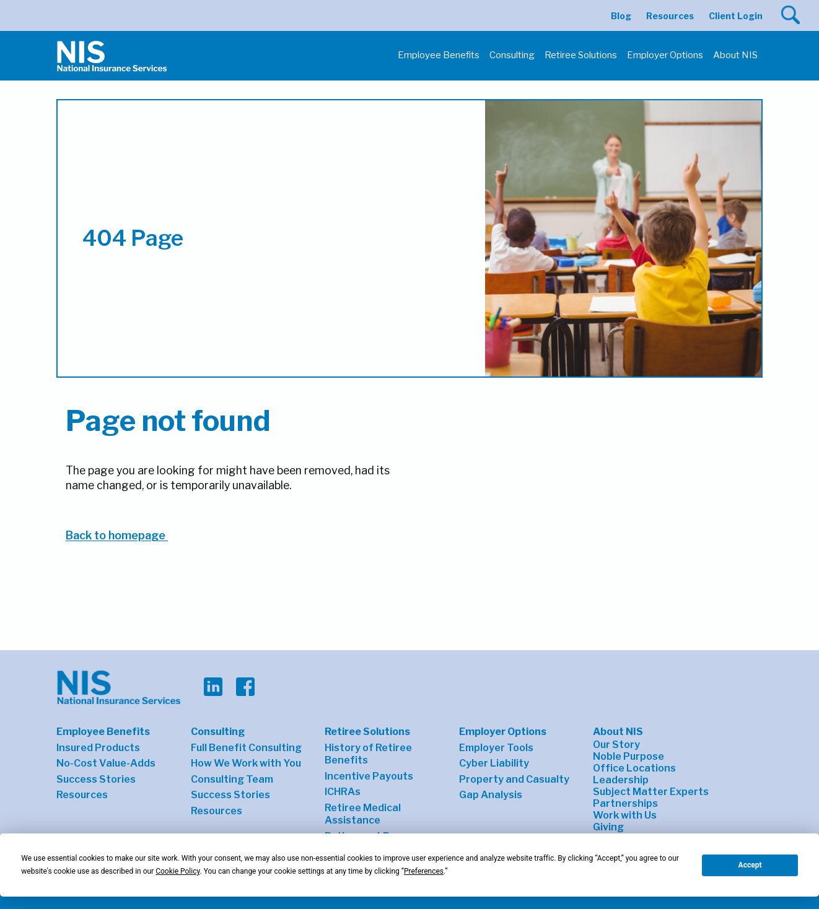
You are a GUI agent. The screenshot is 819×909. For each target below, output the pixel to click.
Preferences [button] (424, 871)
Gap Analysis (490, 795)
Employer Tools (496, 748)
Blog (621, 16)
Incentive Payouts (369, 776)
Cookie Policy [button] (177, 871)
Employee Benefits (103, 731)
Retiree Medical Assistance (363, 814)
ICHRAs (343, 792)
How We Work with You (246, 763)
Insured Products (98, 748)
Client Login (736, 16)
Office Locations (634, 768)
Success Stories (96, 779)
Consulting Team (232, 779)
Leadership (621, 780)
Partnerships (625, 803)
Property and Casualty (514, 779)
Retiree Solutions (367, 731)
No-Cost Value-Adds (105, 763)
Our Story (616, 744)
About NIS (618, 731)
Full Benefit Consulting (246, 748)
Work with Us (625, 815)
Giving (608, 827)
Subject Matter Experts (651, 792)
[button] (790, 15)
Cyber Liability (494, 763)
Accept (750, 865)
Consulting (218, 731)
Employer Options (502, 731)
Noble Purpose (628, 756)
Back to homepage (117, 535)
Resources (670, 16)
